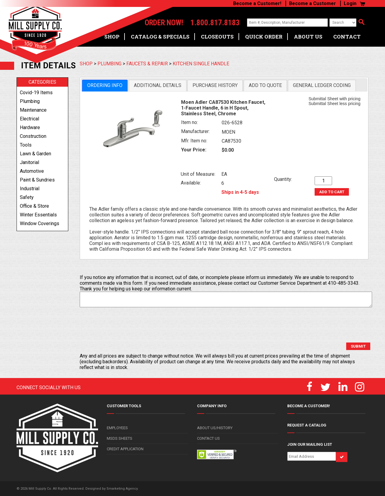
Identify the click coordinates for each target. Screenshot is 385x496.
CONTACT (347, 36)
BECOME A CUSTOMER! (308, 406)
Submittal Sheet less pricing (335, 103)
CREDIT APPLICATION (125, 449)
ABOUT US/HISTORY (215, 428)
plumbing (30, 101)
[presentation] (125, 325)
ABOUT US (308, 36)
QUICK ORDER (263, 36)
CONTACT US (208, 438)
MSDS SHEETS (119, 438)
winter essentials (38, 215)
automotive (32, 171)
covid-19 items (36, 92)
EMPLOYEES (117, 428)
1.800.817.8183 (215, 22)
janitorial (29, 162)
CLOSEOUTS (217, 36)
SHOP (111, 36)
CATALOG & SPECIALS (160, 36)
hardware (30, 127)
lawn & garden (35, 154)
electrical (29, 119)
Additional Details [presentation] (157, 85)
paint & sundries (37, 180)
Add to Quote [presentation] (265, 85)
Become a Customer (312, 3)
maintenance (33, 110)
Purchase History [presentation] (215, 85)
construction (33, 136)
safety (27, 197)
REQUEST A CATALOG (306, 425)
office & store (34, 206)
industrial (29, 188)
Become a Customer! (257, 3)
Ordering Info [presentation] (104, 85)
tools (26, 145)
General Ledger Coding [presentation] (322, 85)
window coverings (39, 223)
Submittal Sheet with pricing (335, 98)
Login (350, 3)
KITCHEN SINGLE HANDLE (201, 64)
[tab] (105, 85)
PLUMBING (109, 64)
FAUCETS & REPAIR (147, 64)
